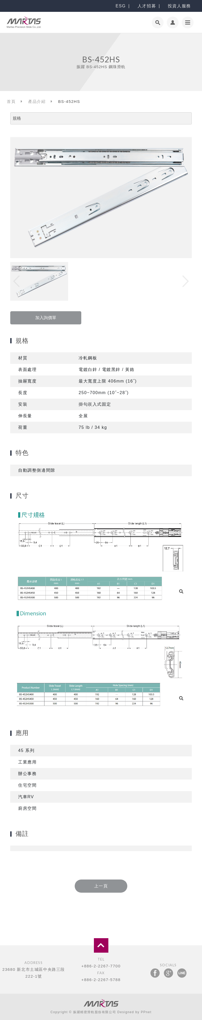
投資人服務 (179, 6)
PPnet (146, 1012)
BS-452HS (69, 101)
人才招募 (147, 6)
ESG (120, 6)
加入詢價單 (45, 317)
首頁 (11, 101)
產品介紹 (37, 101)
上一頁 (101, 886)
